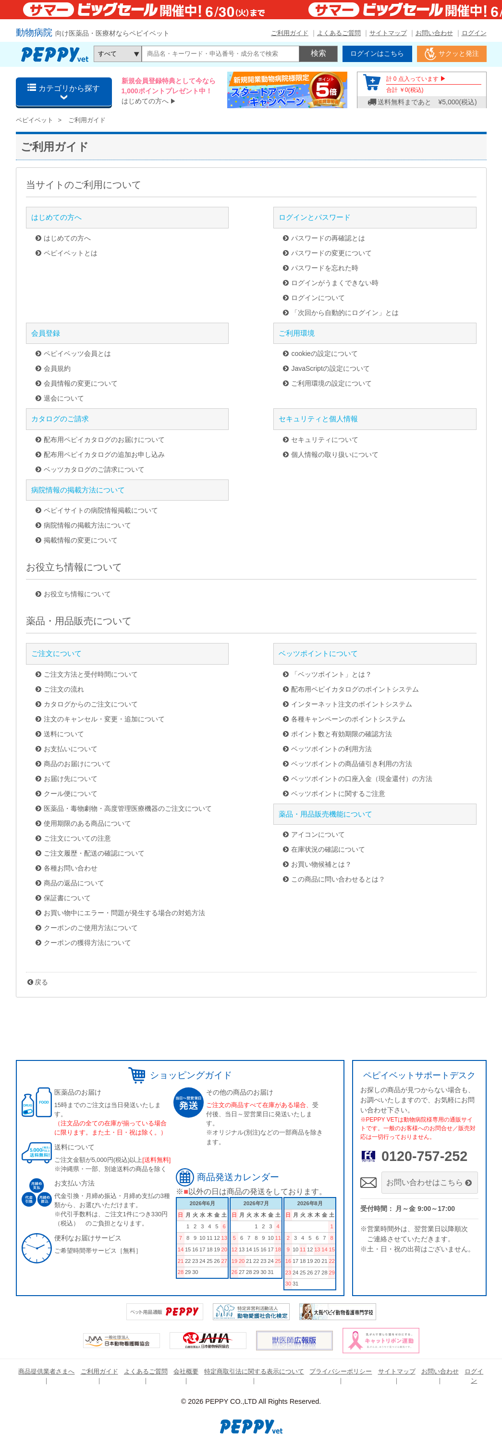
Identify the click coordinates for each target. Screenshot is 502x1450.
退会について (64, 398)
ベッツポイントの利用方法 (331, 749)
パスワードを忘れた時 (324, 268)
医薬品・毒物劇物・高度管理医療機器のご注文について (128, 808)
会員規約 (57, 368)
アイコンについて (318, 834)
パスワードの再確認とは (328, 238)
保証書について (67, 898)
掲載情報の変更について (81, 540)
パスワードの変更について (331, 253)
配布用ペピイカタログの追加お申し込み (104, 454)
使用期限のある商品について (87, 823)
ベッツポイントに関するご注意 (338, 793)
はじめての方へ (145, 101)
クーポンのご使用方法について (91, 928)
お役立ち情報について (77, 594)
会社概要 (185, 1371)
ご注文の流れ (64, 689)
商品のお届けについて (77, 764)
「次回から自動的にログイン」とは (345, 312)
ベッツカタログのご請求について (94, 469)
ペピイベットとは (71, 253)
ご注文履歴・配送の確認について (94, 853)
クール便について (71, 793)
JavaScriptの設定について (330, 368)
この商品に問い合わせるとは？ (338, 879)
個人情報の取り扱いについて (335, 454)
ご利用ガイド (289, 33)
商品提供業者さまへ (46, 1371)
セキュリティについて (324, 439)
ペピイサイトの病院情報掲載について (101, 510)
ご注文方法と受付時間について (91, 674)
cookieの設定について (324, 353)
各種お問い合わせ (71, 868)
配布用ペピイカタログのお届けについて (104, 439)
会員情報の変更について (81, 383)
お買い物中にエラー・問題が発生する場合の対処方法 (124, 913)
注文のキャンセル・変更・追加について (104, 719)
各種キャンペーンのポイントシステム (348, 719)
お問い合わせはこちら (429, 1182)
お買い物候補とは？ (321, 864)
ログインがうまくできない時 (335, 283)
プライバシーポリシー (340, 1371)
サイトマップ (388, 33)
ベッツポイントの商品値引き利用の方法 (351, 764)
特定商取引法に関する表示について (254, 1371)
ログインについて (318, 298)
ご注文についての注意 (77, 838)
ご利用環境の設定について (331, 383)
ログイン (474, 33)
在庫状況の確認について (328, 849)
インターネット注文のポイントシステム (351, 704)
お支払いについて (71, 749)
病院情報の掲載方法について (87, 525)
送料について (64, 734)
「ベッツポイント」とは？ (331, 674)
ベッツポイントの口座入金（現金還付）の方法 (361, 778)
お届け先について (71, 778)
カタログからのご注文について (91, 704)
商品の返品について (74, 883)
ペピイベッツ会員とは (77, 353)
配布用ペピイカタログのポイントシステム (355, 689)
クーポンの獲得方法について (87, 942)
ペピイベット (34, 120)
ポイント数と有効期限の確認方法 (341, 734)
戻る (41, 982)
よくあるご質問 (339, 33)
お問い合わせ (434, 33)
